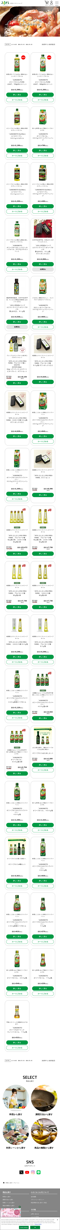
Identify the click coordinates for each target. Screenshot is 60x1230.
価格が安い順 (21, 44)
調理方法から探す (8, 1199)
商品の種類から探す (9, 1205)
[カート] (46, 4)
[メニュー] (57, 3)
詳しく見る (17, 95)
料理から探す (9, 1182)
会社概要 (33, 1196)
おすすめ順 (14, 44)
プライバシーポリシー (37, 1199)
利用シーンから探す (9, 1202)
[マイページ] (51, 4)
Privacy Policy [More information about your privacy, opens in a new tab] (38, 1224)
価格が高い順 (29, 44)
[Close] (57, 1219)
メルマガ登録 (35, 1217)
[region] (30, 1223)
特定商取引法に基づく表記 (39, 1202)
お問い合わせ (35, 1214)
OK (35, 1227)
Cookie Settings (24, 1227)
